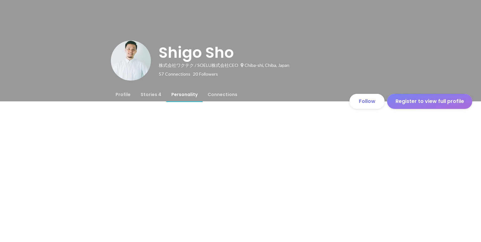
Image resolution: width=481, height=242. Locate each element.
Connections (222, 94)
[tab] (123, 94)
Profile (123, 94)
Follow (367, 101)
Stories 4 (151, 94)
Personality (184, 94)
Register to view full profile (430, 101)
